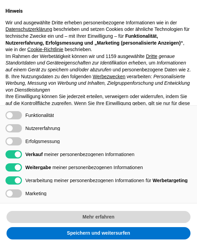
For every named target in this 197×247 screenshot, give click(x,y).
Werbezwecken (109, 76)
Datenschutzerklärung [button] (28, 29)
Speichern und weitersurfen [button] (98, 233)
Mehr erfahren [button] (98, 217)
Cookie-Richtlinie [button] (45, 49)
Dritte (151, 56)
